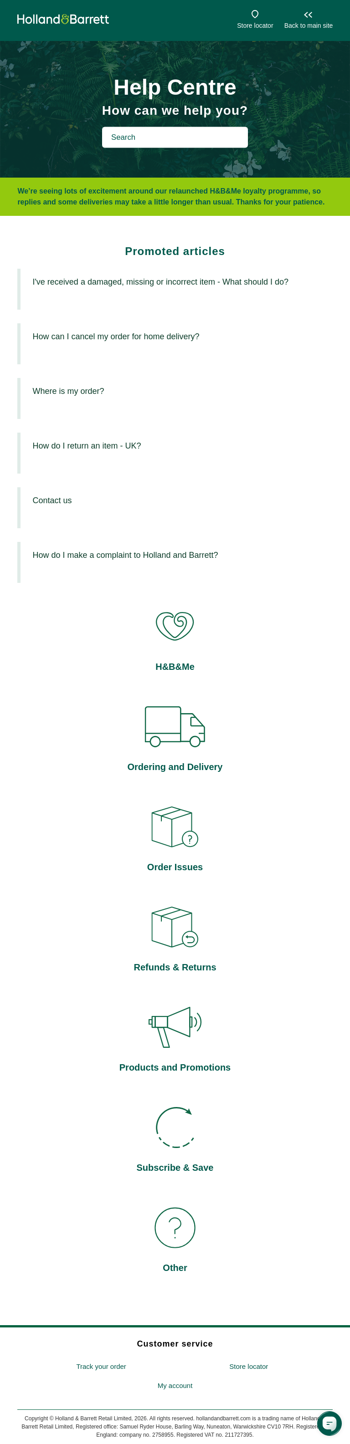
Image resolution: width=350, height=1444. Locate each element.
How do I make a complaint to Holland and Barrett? (125, 555)
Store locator (255, 25)
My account (175, 1385)
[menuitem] (101, 1367)
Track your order (101, 1366)
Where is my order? (68, 391)
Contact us (52, 500)
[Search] (175, 137)
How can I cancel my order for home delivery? (115, 336)
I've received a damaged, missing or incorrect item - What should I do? (160, 281)
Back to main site (308, 25)
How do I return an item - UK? (86, 445)
